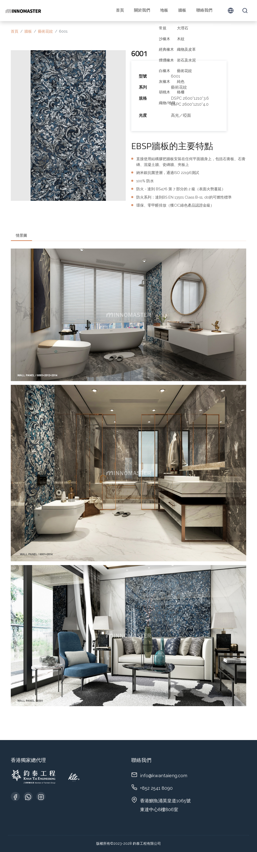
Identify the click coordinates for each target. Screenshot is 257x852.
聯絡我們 (204, 11)
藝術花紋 (45, 31)
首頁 (120, 11)
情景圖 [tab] (21, 235)
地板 (164, 11)
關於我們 (142, 11)
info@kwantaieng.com (163, 775)
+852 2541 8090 (156, 788)
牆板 (182, 11)
